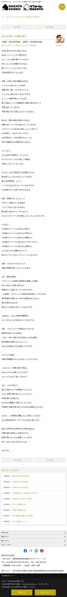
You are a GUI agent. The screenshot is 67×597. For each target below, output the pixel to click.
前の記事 (17, 27)
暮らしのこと (21, 45)
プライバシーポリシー (30, 584)
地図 (44, 559)
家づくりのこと (8, 45)
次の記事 (50, 27)
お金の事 (32, 45)
